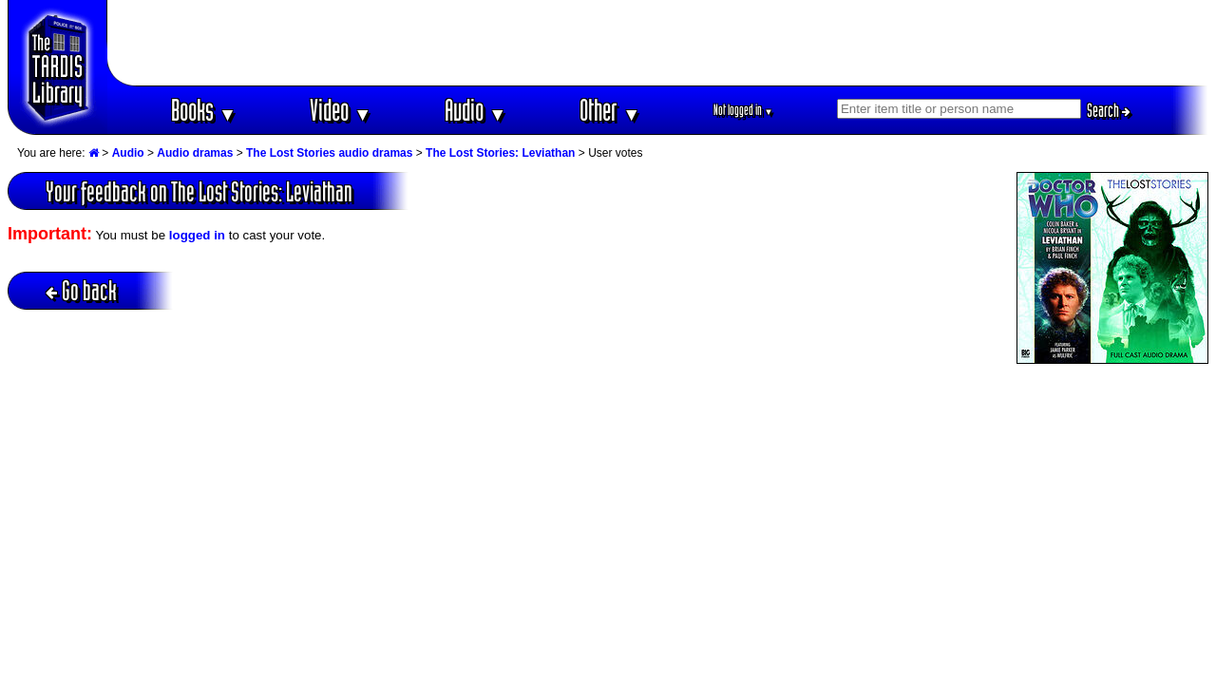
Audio (475, 109)
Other (610, 109)
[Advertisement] (658, 43)
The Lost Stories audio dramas (329, 153)
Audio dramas (195, 153)
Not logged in (743, 110)
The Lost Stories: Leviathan (500, 153)
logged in (197, 235)
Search (1108, 110)
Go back (81, 290)
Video (340, 109)
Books (204, 109)
